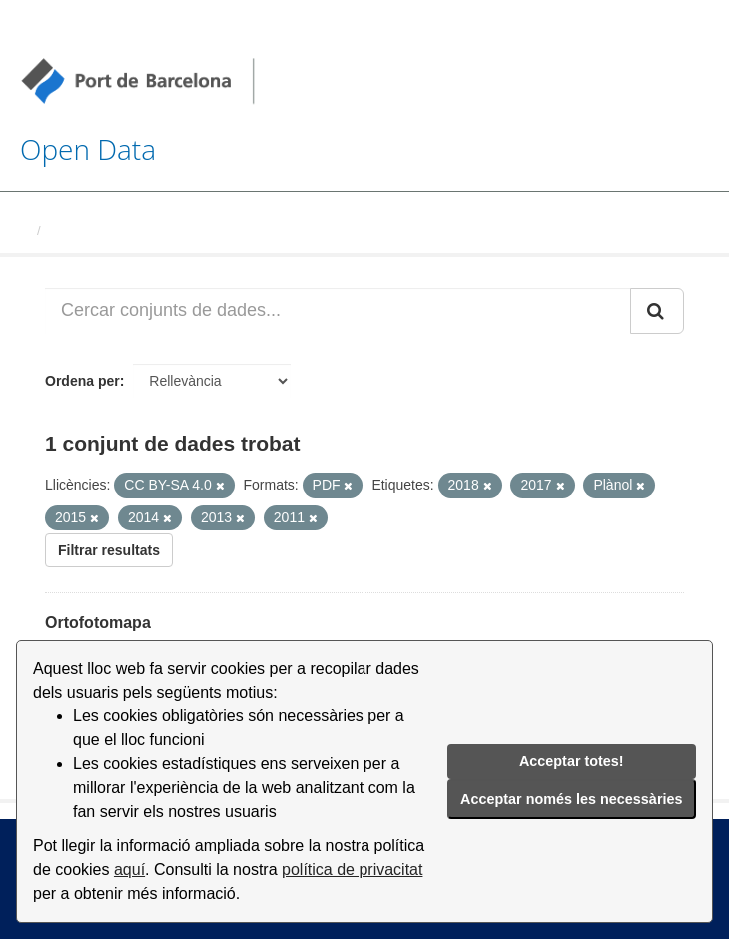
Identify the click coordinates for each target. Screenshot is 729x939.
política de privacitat (352, 869)
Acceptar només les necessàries (571, 799)
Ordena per (82, 381)
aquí (129, 869)
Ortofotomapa (98, 622)
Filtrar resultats (109, 550)
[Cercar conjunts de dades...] (338, 311)
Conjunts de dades (107, 230)
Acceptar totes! (571, 761)
